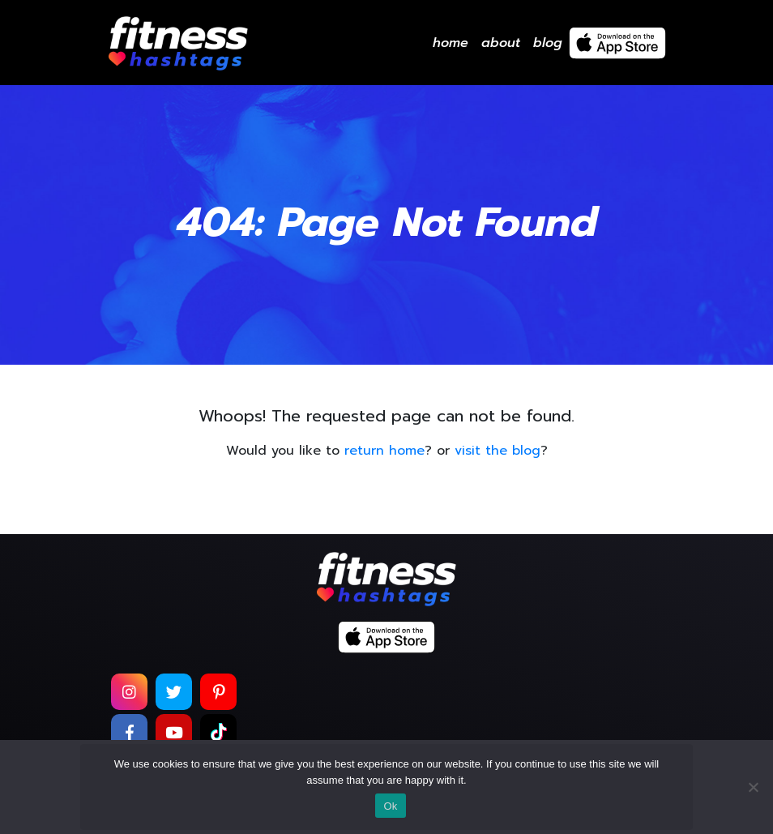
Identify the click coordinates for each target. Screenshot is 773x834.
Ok (390, 806)
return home (384, 450)
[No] (753, 787)
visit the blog (497, 450)
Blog (547, 43)
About (500, 43)
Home (450, 43)
